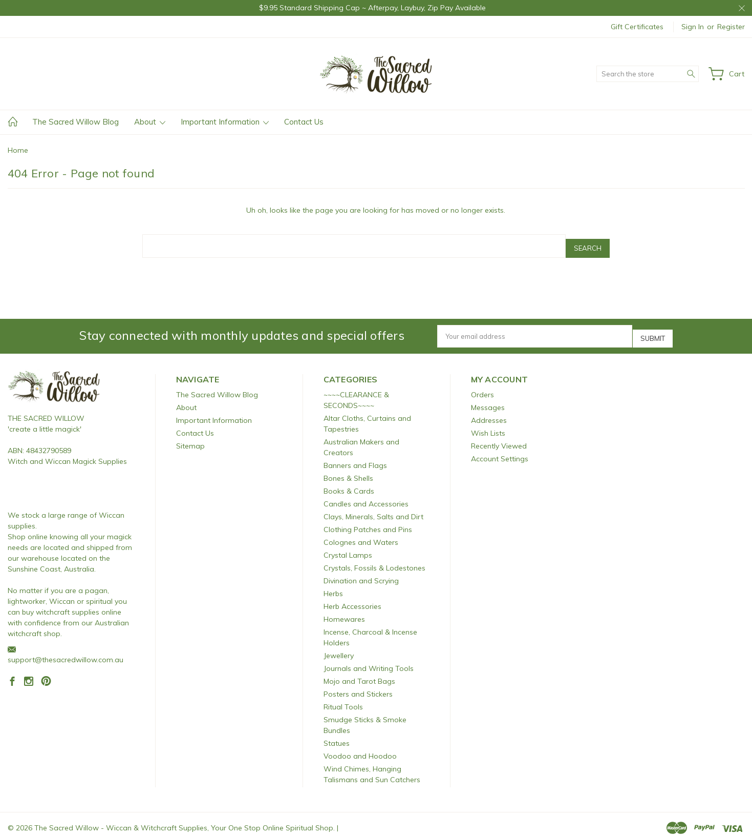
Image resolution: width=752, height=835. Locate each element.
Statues (337, 735)
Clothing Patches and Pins (368, 521)
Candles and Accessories (366, 495)
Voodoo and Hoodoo (360, 747)
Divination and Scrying (361, 572)
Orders (482, 386)
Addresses (489, 412)
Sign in (692, 26)
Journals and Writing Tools (369, 660)
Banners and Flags (355, 457)
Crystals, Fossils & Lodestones (374, 559)
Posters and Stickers (358, 685)
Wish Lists (488, 425)
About (149, 122)
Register (731, 26)
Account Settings (499, 450)
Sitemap (190, 437)
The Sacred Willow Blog (75, 122)
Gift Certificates (637, 26)
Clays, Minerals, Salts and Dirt (373, 508)
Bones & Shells (348, 470)
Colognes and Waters (361, 534)
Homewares (344, 611)
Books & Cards (349, 482)
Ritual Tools (343, 698)
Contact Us (304, 122)
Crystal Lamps (348, 547)
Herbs (333, 585)
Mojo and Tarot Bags (359, 673)
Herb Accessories (352, 598)
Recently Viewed (499, 437)
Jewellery (339, 647)
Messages (488, 399)
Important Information (225, 122)
